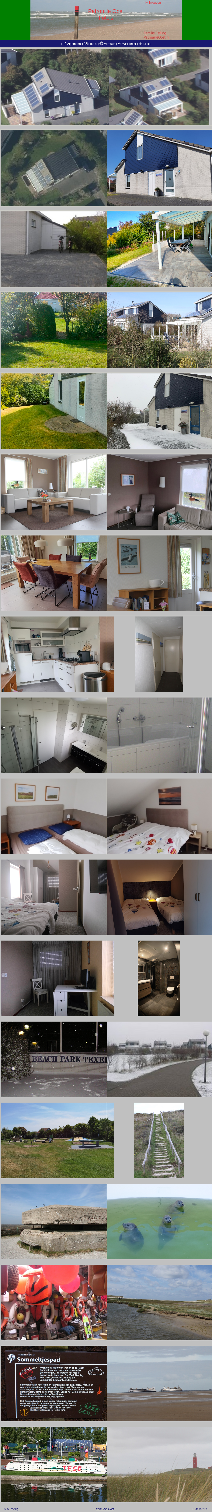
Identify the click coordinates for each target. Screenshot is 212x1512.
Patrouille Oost (105, 1508)
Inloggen (153, 2)
